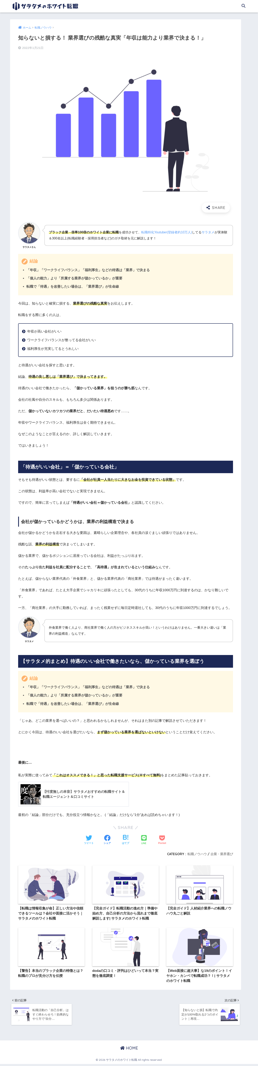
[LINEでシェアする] (144, 840)
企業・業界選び (221, 854)
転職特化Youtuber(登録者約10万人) (166, 232)
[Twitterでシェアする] (89, 840)
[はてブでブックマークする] (125, 840)
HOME (129, 1050)
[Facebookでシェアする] (107, 840)
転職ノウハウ (197, 854)
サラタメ (208, 232)
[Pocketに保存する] (162, 840)
